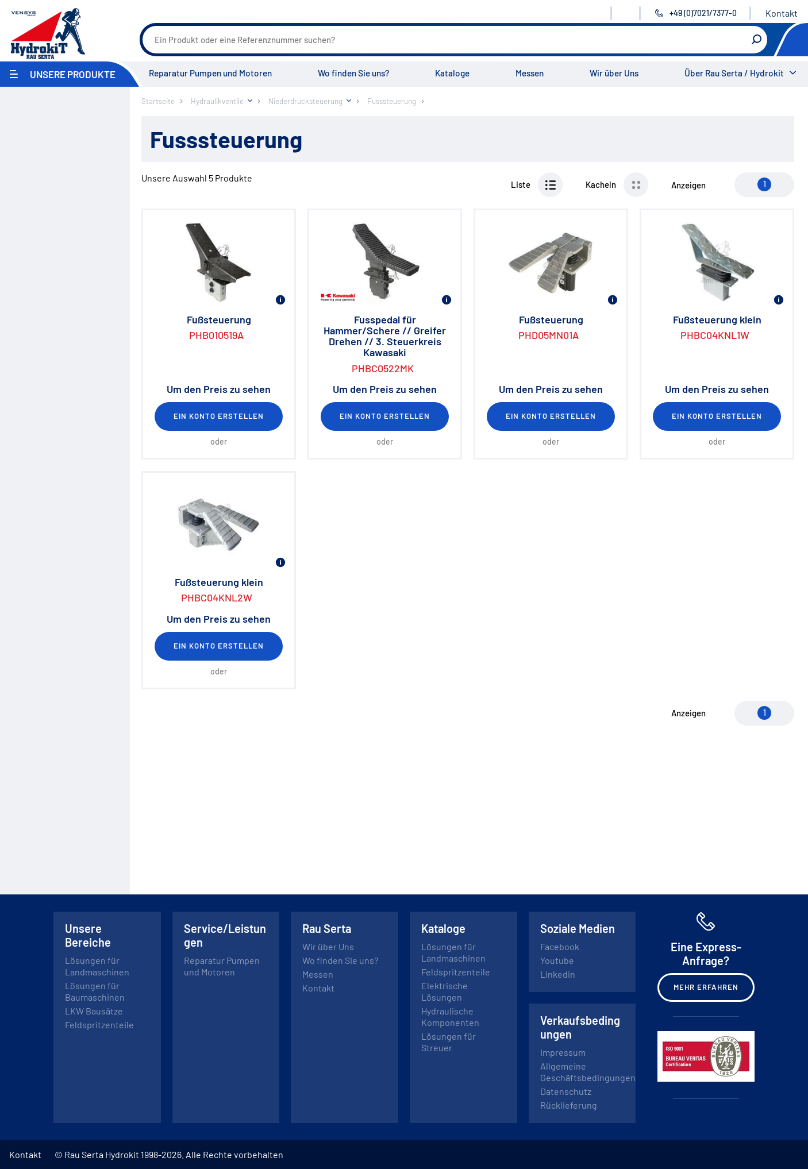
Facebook (559, 946)
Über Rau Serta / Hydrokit (734, 73)
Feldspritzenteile (99, 1024)
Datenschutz (565, 1091)
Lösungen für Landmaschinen (97, 966)
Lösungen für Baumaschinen (95, 991)
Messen (529, 73)
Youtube (557, 960)
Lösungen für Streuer (448, 1042)
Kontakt (781, 12)
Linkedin (557, 974)
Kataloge (452, 73)
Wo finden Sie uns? (353, 73)
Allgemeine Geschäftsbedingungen (588, 1071)
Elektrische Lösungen (444, 991)
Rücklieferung (568, 1104)
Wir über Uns (614, 73)
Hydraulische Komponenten (450, 1016)
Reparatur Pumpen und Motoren (210, 73)
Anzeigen (688, 185)
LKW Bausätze (94, 1010)
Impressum (563, 1052)
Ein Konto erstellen (219, 415)
